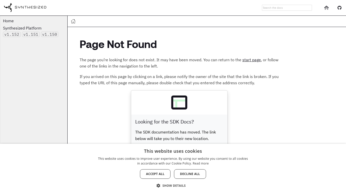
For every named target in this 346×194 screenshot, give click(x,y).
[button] (173, 185)
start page (251, 59)
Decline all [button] (190, 174)
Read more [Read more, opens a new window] (201, 163)
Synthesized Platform (22, 28)
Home (8, 20)
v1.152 (11, 34)
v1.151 (30, 34)
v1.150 (49, 34)
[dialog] (173, 169)
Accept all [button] (155, 174)
